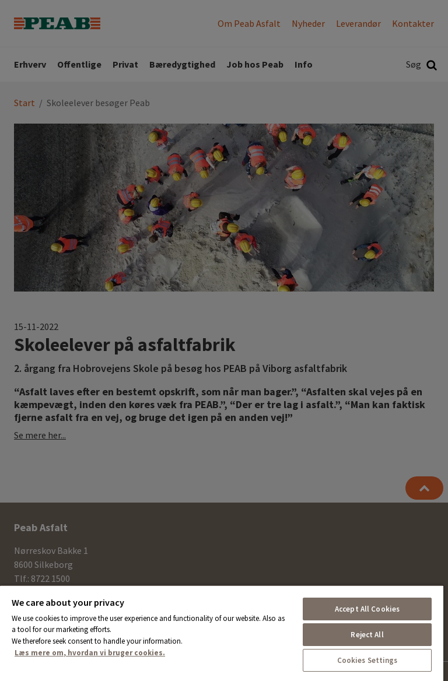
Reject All (367, 635)
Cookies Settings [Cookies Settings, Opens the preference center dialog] (367, 660)
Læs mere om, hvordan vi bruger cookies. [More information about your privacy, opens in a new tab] (90, 653)
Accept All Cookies (367, 609)
